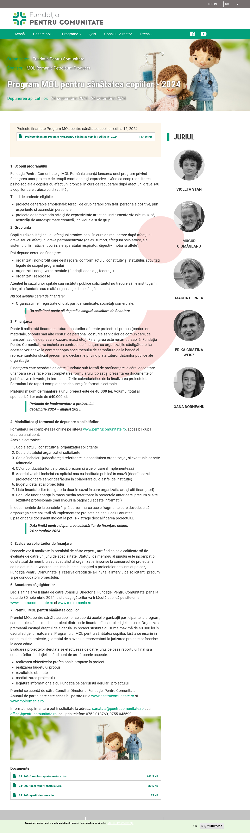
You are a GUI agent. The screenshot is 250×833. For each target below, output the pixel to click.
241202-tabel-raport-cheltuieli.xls (40, 785)
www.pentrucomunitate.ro (104, 429)
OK (195, 826)
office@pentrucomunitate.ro (33, 714)
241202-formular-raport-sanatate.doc (43, 776)
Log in (212, 4)
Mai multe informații (120, 823)
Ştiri (92, 34)
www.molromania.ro (74, 603)
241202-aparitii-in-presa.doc (37, 795)
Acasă (19, 34)
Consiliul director (118, 34)
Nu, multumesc (211, 826)
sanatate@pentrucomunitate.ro (118, 708)
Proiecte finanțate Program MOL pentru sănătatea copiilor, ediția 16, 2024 (71, 136)
